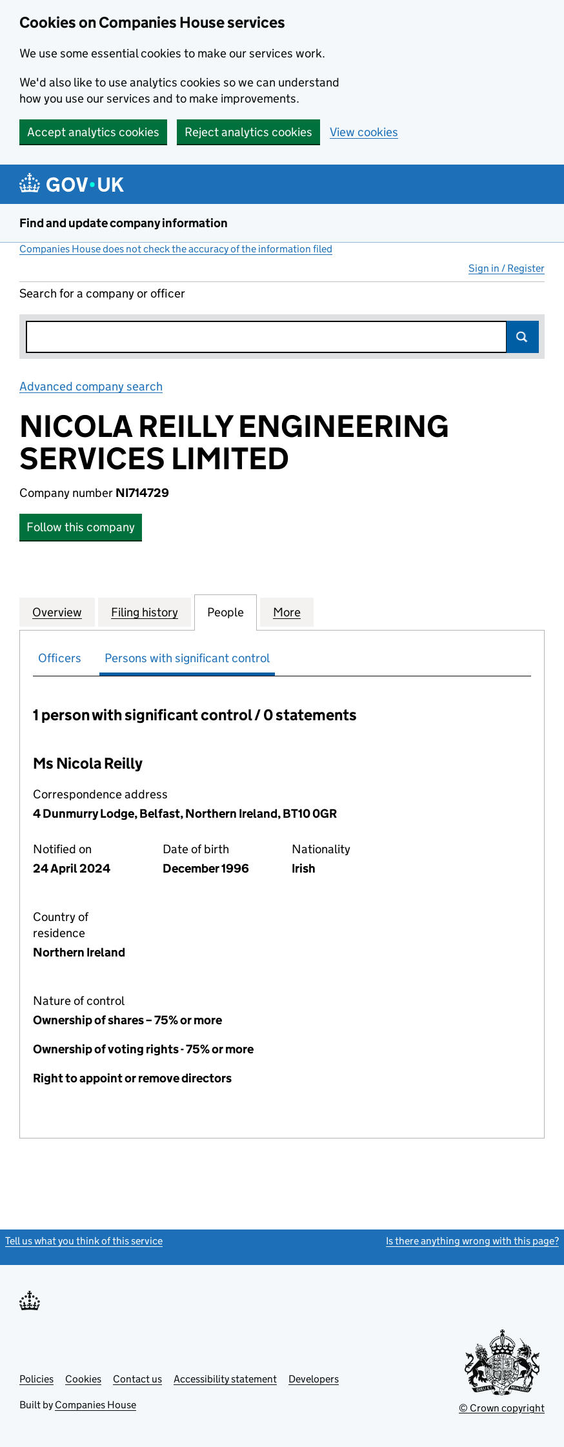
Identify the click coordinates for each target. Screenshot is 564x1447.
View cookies (364, 132)
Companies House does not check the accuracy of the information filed (175, 249)
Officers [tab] (59, 658)
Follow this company (80, 527)
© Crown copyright (502, 1408)
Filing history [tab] (144, 612)
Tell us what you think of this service (84, 1241)
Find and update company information (123, 223)
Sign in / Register (506, 268)
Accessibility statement (225, 1379)
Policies (36, 1379)
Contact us (137, 1379)
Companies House (95, 1405)
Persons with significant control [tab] (187, 658)
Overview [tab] (57, 612)
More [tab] (287, 612)
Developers (313, 1379)
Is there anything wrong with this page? (472, 1241)
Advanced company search (91, 386)
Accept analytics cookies (93, 132)
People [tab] (225, 612)
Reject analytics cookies (248, 132)
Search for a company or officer (102, 293)
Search (523, 337)
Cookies (83, 1379)
